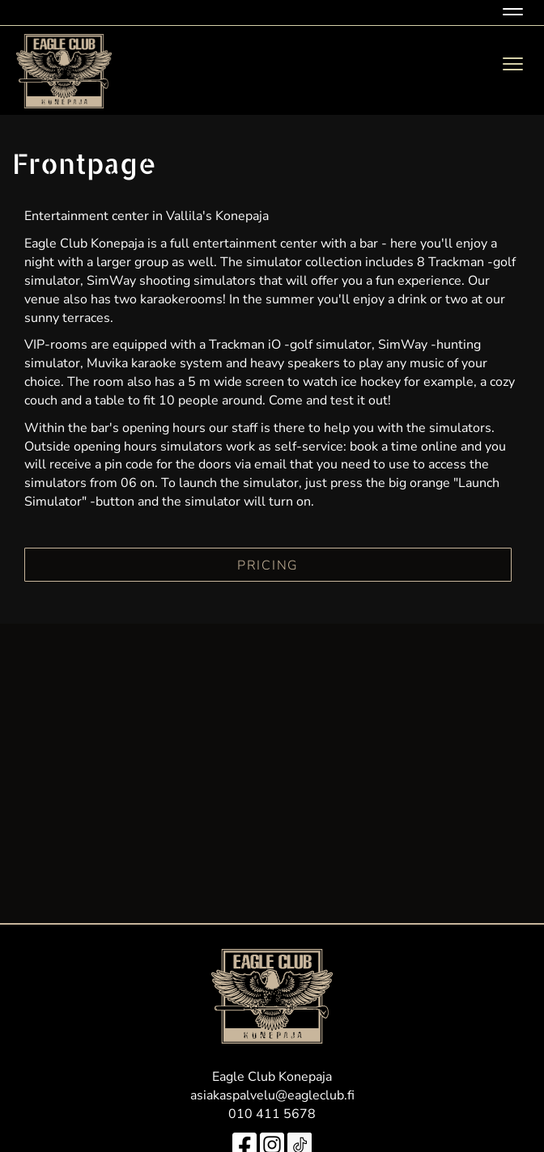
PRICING (268, 565)
